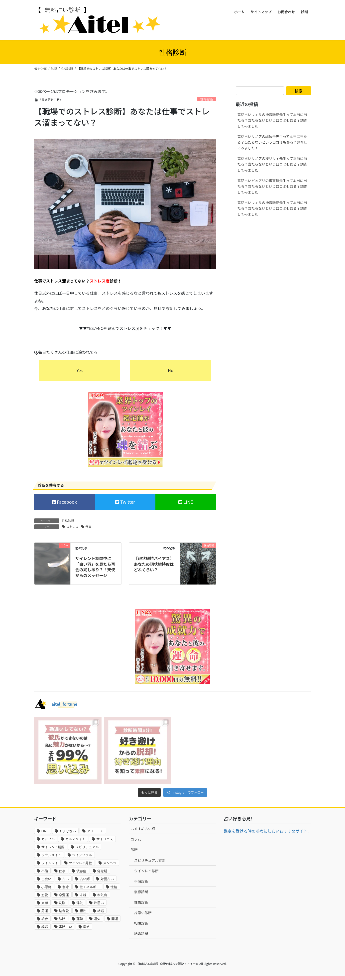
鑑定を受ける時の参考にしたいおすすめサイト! (266, 831)
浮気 (79, 902)
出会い (46, 879)
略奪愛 (64, 910)
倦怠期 (102, 871)
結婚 (100, 910)
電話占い (65, 926)
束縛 (44, 902)
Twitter (127, 501)
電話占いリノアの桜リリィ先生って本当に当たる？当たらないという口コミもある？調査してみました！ (272, 164)
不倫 (44, 871)
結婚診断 (141, 933)
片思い (99, 902)
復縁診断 (141, 891)
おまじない (67, 831)
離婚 (44, 926)
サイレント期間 (53, 847)
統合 (44, 918)
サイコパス (104, 839)
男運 (44, 910)
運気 (97, 918)
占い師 (85, 879)
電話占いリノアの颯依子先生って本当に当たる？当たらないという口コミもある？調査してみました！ (272, 142)
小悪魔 (46, 886)
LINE (187, 501)
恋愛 (44, 894)
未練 (83, 894)
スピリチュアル (87, 847)
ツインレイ (49, 863)
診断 (62, 918)
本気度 (102, 894)
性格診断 (206, 99)
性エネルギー (90, 886)
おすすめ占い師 (142, 828)
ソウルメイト (51, 855)
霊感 (86, 926)
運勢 (79, 918)
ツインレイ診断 (146, 870)
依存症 (81, 871)
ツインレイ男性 (80, 863)
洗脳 (62, 902)
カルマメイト (75, 839)
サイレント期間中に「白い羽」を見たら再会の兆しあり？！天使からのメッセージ (95, 566)
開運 (115, 918)
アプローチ (95, 831)
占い (65, 879)
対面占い (107, 879)
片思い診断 (142, 912)
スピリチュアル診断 (149, 860)
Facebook (66, 501)
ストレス (72, 526)
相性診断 (141, 923)
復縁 (65, 886)
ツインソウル (82, 855)
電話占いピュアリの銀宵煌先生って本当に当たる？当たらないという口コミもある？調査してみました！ (272, 186)
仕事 (89, 526)
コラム (135, 839)
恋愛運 (64, 894)
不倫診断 (141, 881)
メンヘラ (109, 863)
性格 (114, 886)
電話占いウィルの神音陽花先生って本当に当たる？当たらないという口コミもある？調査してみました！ (272, 120)
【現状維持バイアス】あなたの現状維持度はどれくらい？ (154, 564)
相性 (83, 910)
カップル (48, 839)
